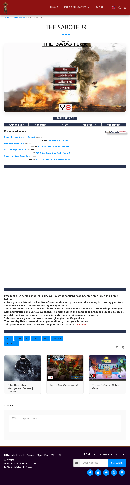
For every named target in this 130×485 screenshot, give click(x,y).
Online (9, 338)
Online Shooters (20, 17)
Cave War (57, 338)
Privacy (29, 467)
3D (27, 338)
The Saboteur (12, 343)
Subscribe (117, 463)
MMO (46, 338)
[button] (45, 7)
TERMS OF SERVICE (12, 467)
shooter (35, 338)
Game (18, 338)
